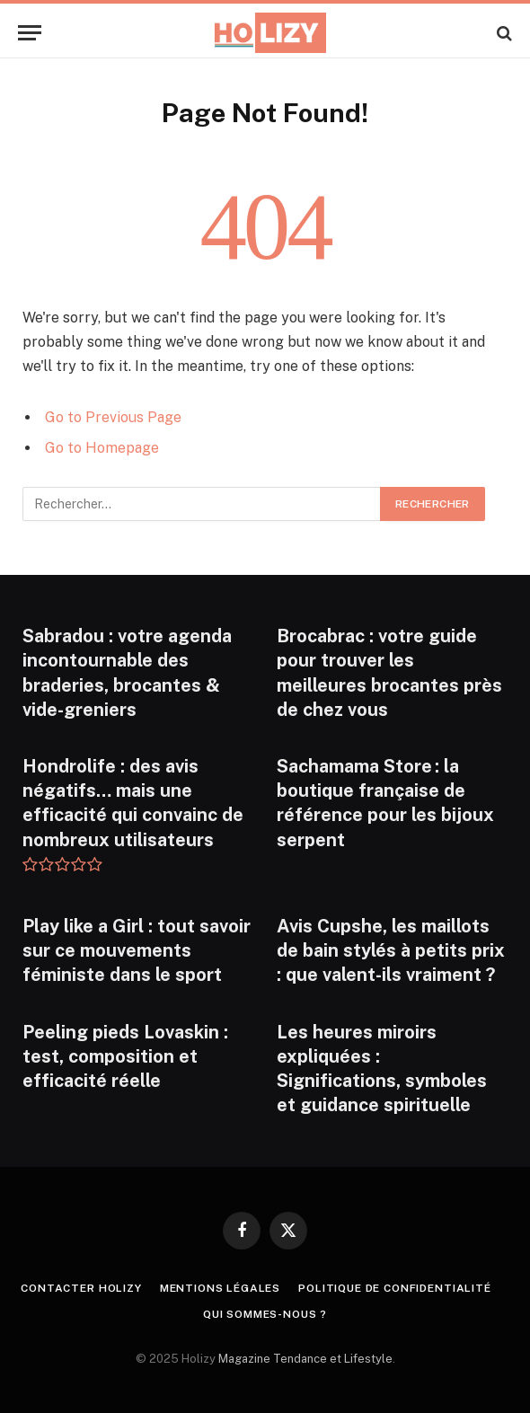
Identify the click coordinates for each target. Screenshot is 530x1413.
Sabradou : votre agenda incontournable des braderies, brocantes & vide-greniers (127, 672)
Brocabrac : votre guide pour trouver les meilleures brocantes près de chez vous (389, 672)
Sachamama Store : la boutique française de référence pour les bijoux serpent (385, 803)
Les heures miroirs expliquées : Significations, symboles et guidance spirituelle (382, 1069)
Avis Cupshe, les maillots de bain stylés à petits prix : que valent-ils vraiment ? (391, 950)
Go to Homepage (102, 447)
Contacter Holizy (81, 1288)
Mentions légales (220, 1288)
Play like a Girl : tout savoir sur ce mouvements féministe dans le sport (136, 950)
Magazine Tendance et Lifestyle (305, 1358)
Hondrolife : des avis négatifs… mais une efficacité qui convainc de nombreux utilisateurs (132, 803)
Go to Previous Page (113, 417)
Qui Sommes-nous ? (265, 1314)
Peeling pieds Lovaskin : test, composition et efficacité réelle (125, 1056)
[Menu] (29, 33)
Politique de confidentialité (394, 1288)
